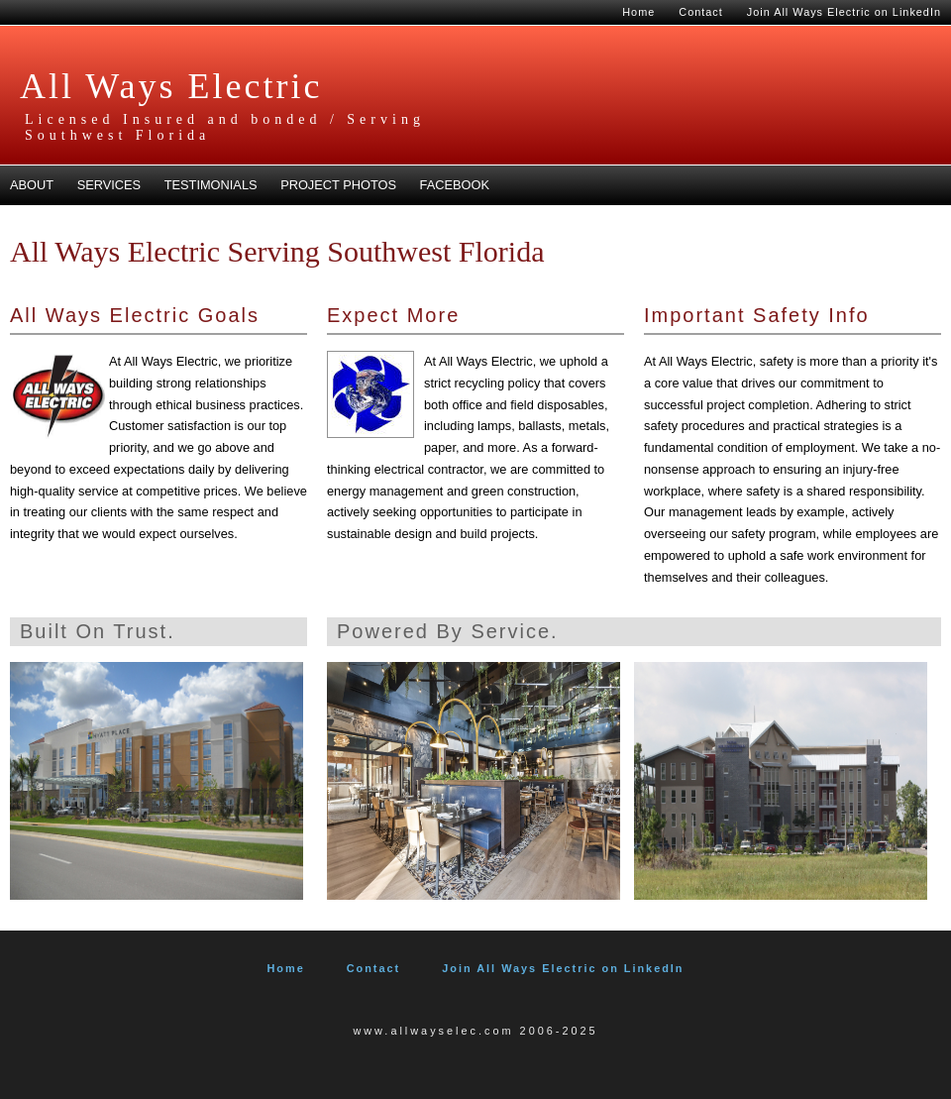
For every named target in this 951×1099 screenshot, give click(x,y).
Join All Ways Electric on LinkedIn (844, 12)
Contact (700, 12)
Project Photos (338, 184)
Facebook (454, 184)
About (31, 184)
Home (638, 12)
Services (109, 184)
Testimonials (211, 184)
